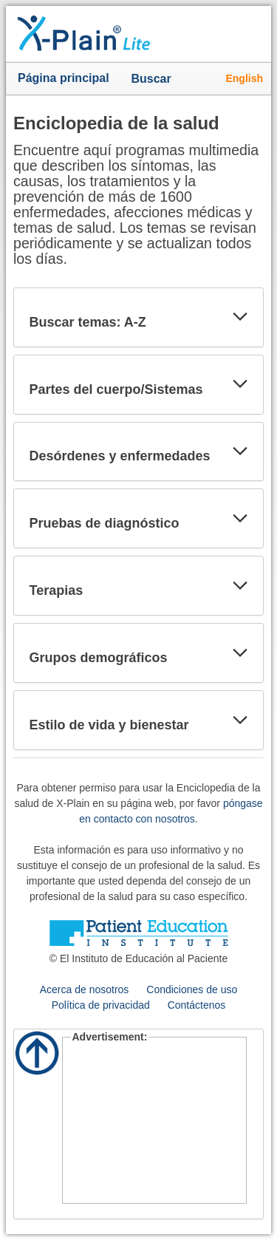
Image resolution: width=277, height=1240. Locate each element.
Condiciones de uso (191, 989)
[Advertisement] (155, 1122)
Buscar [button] (154, 80)
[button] (240, 317)
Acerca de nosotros (84, 989)
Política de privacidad (101, 1005)
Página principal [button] (63, 78)
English (244, 78)
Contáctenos (197, 1005)
